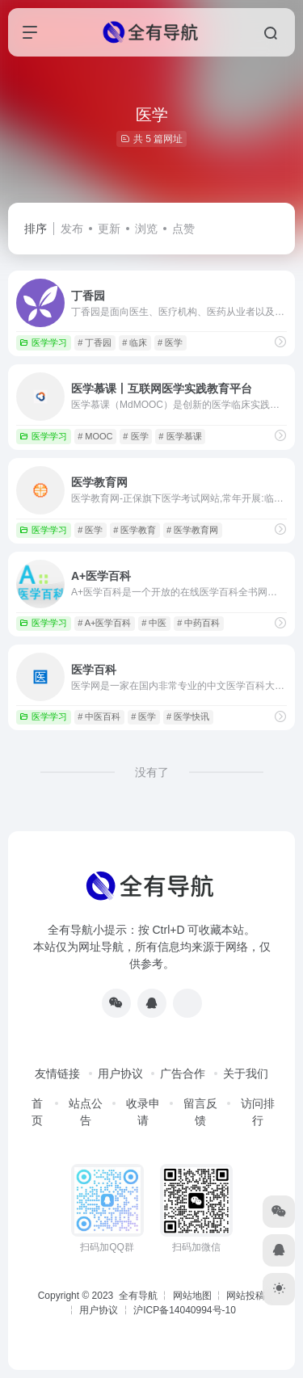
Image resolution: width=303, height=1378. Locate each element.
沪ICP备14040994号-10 (184, 1310)
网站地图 (192, 1295)
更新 (109, 228)
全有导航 (139, 1295)
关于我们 (245, 1073)
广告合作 (182, 1073)
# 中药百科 (198, 623)
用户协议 (120, 1073)
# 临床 (134, 342)
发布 (72, 228)
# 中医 (153, 623)
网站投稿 (245, 1295)
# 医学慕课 (179, 436)
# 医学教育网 (192, 530)
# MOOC (95, 436)
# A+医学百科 (104, 623)
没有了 (152, 772)
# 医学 (170, 342)
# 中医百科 (99, 716)
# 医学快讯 (187, 716)
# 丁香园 (95, 342)
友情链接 (57, 1073)
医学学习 (43, 342)
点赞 (183, 228)
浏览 (146, 228)
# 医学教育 (134, 530)
